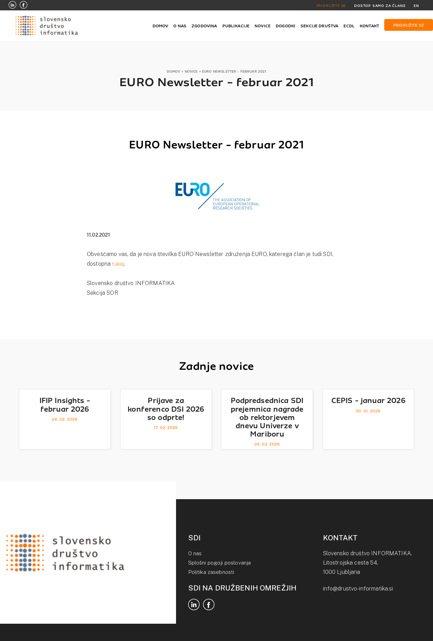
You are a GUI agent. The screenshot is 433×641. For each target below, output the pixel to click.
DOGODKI (285, 26)
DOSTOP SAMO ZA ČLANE (379, 5)
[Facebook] (23, 5)
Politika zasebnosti (212, 572)
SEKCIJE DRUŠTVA (319, 26)
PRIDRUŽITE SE (329, 5)
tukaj (118, 263)
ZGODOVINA (204, 26)
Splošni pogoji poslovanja (220, 562)
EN (416, 5)
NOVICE (262, 26)
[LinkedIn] (12, 5)
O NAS (179, 26)
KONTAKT (369, 26)
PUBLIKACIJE (236, 26)
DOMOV (160, 26)
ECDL (348, 26)
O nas (195, 553)
